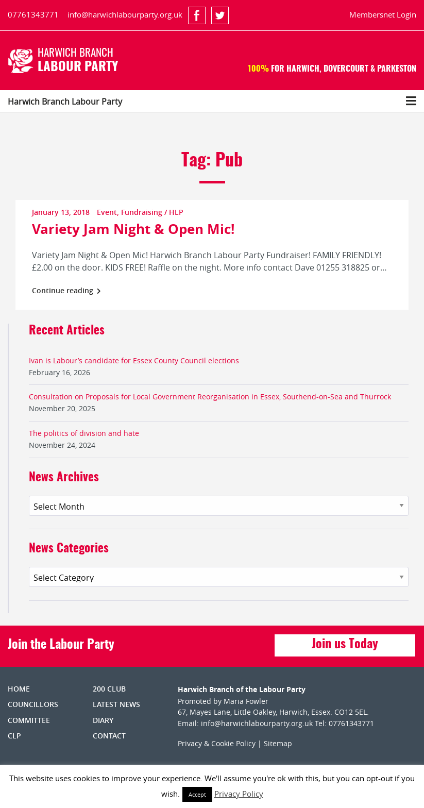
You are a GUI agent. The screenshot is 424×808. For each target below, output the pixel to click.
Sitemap (278, 743)
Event (107, 212)
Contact (109, 735)
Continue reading (66, 290)
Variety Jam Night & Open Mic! (133, 229)
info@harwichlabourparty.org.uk (124, 14)
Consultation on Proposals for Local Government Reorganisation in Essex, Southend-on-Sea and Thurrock (210, 396)
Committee (29, 720)
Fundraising (141, 212)
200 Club (109, 689)
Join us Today (345, 644)
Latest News (116, 704)
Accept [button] (197, 794)
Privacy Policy (238, 793)
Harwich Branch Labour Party (65, 101)
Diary (103, 720)
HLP (176, 212)
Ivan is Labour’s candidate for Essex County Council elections (134, 360)
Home (19, 689)
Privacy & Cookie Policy (217, 743)
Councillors (33, 704)
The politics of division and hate (84, 433)
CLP (14, 735)
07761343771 (33, 14)
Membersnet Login (382, 14)
